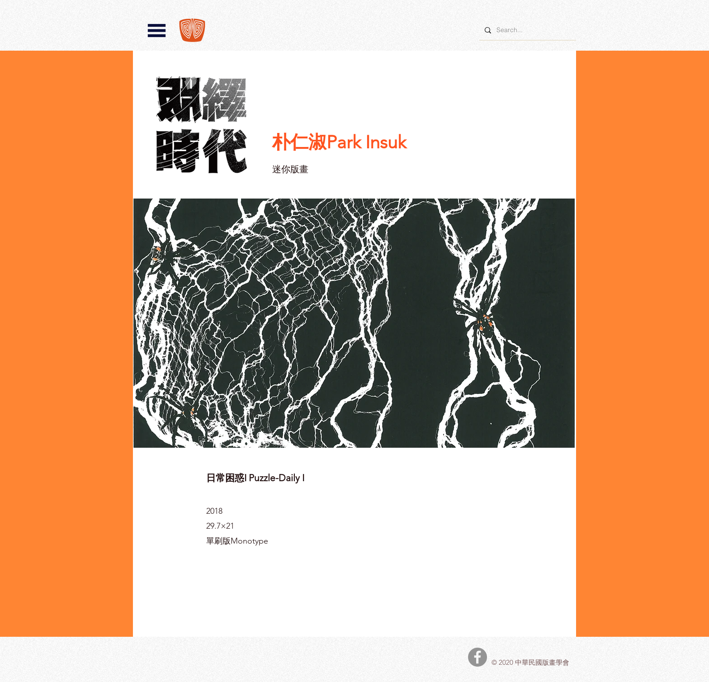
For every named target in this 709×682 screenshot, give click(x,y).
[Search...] (526, 30)
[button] (156, 30)
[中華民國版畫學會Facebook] (477, 657)
